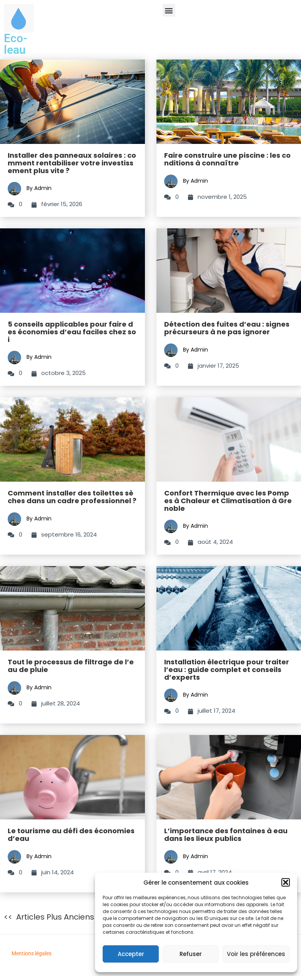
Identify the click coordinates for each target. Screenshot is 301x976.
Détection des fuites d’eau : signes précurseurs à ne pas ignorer (226, 328)
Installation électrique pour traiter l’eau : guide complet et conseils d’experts (226, 669)
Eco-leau (15, 43)
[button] (285, 882)
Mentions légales (32, 953)
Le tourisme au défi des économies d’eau (71, 834)
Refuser (191, 954)
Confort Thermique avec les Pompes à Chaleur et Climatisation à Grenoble (228, 500)
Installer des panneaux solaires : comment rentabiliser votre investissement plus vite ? (72, 162)
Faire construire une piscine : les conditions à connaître (227, 159)
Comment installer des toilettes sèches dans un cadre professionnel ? (72, 496)
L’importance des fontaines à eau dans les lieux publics (226, 834)
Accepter (131, 954)
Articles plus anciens (55, 917)
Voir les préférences (256, 954)
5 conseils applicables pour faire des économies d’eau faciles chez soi (72, 331)
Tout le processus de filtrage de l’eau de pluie (71, 665)
